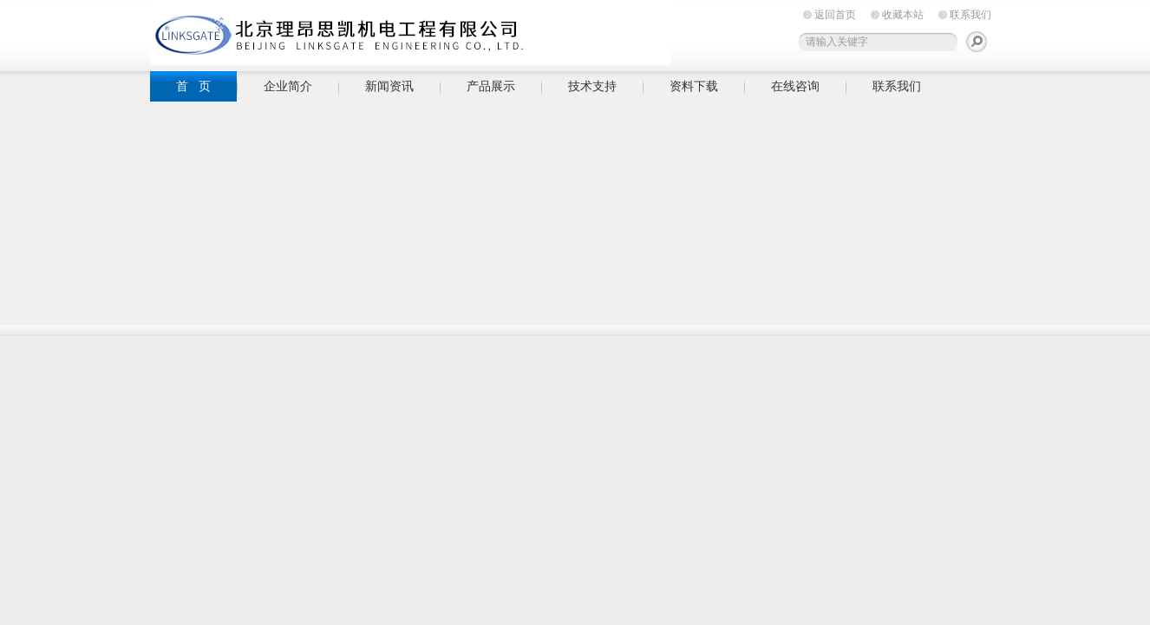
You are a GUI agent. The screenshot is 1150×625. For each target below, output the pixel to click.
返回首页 (835, 15)
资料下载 (694, 86)
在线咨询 (795, 86)
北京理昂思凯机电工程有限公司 (410, 32)
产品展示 (491, 86)
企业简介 (288, 86)
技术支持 (592, 86)
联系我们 (970, 15)
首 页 (193, 86)
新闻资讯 (389, 86)
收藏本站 (903, 15)
